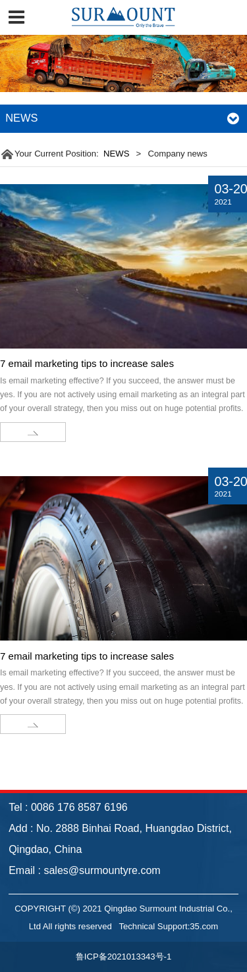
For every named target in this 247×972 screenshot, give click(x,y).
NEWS (116, 153)
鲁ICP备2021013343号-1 (123, 956)
